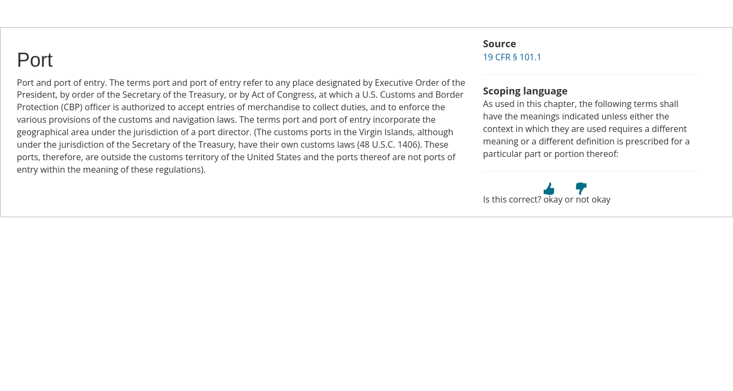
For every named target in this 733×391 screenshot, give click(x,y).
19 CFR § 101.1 (512, 57)
